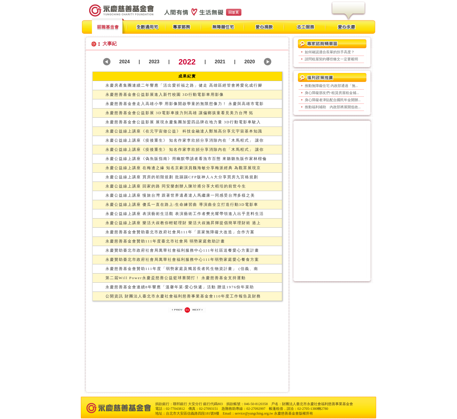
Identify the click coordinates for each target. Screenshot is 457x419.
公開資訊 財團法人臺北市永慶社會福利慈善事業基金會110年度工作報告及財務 (183, 296)
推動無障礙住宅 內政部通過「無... (331, 86)
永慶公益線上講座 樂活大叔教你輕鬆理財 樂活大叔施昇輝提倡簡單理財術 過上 (183, 223)
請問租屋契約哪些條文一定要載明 (331, 59)
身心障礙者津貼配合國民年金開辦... (333, 100)
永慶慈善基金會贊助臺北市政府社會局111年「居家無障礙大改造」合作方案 (180, 232)
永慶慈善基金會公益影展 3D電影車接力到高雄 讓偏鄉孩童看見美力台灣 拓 (179, 113)
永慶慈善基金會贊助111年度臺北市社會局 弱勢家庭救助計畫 (165, 241)
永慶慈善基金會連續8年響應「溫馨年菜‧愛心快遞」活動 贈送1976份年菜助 (179, 287)
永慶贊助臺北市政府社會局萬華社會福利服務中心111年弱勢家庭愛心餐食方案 (182, 259)
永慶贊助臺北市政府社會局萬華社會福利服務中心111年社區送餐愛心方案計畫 (182, 250)
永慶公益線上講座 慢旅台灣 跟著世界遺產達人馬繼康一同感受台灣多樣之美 (180, 195)
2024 (124, 61)
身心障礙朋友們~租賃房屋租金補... (332, 93)
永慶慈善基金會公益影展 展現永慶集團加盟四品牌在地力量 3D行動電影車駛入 (183, 122)
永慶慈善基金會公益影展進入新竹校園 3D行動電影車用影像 (164, 94)
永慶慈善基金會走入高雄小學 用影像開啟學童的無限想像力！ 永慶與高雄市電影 (184, 103)
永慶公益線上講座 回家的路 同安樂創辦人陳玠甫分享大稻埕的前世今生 (175, 186)
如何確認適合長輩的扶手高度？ (330, 52)
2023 (154, 61)
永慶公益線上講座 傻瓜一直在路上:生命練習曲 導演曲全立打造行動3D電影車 (181, 204)
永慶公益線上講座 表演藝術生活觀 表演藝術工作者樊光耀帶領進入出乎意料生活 (184, 213)
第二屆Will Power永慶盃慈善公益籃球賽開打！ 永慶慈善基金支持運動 (175, 278)
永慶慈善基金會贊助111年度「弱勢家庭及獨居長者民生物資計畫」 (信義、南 (181, 268)
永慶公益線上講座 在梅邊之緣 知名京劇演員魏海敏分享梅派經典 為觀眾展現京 (183, 168)
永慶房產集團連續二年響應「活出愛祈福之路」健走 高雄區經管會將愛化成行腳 (183, 85)
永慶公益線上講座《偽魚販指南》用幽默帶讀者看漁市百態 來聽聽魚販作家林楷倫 (186, 158)
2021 (220, 61)
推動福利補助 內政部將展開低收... (333, 107)
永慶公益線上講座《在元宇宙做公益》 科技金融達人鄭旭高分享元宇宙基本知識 (183, 131)
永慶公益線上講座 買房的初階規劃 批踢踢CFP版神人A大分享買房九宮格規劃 (181, 177)
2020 (249, 61)
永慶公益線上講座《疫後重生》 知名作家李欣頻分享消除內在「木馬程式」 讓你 (184, 140)
